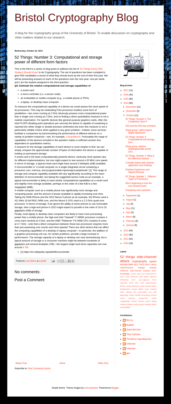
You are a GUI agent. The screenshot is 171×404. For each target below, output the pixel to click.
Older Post (103, 363)
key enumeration (140, 292)
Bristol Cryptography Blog (76, 17)
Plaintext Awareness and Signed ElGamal (137, 170)
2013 (126, 230)
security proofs (144, 301)
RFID (131, 283)
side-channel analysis (140, 271)
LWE (141, 277)
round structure (127, 298)
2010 (126, 243)
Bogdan (130, 325)
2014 (126, 103)
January (130, 225)
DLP (143, 274)
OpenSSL (124, 283)
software (129, 304)
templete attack (150, 304)
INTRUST (134, 277)
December (131, 107)
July (128, 204)
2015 (126, 99)
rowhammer (143, 298)
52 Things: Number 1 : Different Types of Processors (141, 177)
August (130, 199)
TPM (142, 283)
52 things (127, 257)
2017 (126, 90)
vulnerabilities (125, 307)
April (128, 212)
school (134, 301)
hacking (153, 289)
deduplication (125, 289)
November (131, 111)
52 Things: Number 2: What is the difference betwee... (140, 157)
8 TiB (25, 247)
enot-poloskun (91, 388)
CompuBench (73, 136)
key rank (152, 292)
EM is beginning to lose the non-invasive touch (139, 184)
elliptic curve (143, 289)
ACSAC (133, 274)
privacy (153, 295)
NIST (134, 280)
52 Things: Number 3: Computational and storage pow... (140, 139)
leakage (141, 267)
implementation (126, 267)
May (128, 208)
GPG (122, 277)
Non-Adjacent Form (147, 280)
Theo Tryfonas (133, 334)
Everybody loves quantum (138, 190)
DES (139, 274)
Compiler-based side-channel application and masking (140, 164)
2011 (126, 239)
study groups (139, 304)
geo (128, 353)
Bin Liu (129, 320)
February (130, 221)
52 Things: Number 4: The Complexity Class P (138, 120)
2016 (126, 94)
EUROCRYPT (151, 274)
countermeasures (132, 286)
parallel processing (142, 295)
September (131, 195)
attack (153, 264)
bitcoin (122, 286)
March (129, 217)
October (130, 115)
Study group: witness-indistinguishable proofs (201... (138, 149)
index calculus (126, 292)
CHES (141, 264)
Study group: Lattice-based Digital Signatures (139, 131)
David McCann (133, 329)
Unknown (131, 344)
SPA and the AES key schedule (141, 126)
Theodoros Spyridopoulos (138, 339)
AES (136, 264)
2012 (126, 234)
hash (130, 264)
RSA (137, 283)
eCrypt (134, 289)
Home (62, 363)
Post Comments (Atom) (39, 368)
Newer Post (21, 363)
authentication (151, 283)
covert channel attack (148, 286)
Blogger (115, 388)
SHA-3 (147, 264)
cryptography (139, 261)
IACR (127, 277)
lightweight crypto (127, 295)
